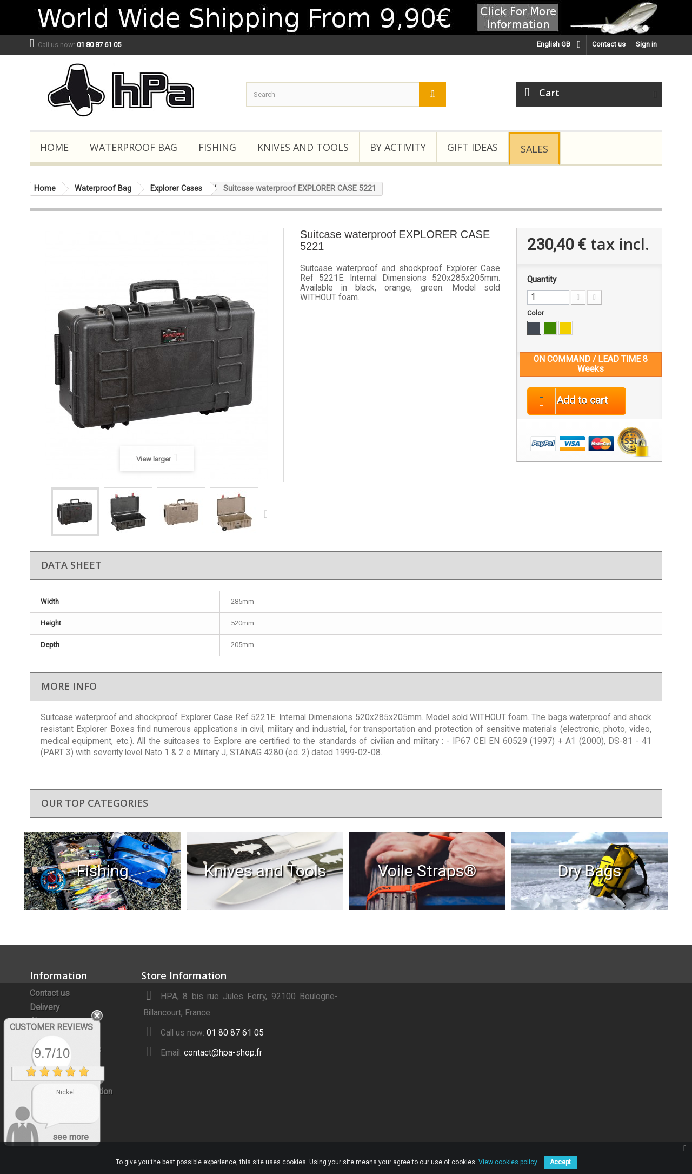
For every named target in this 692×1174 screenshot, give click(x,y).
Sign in (646, 44)
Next (268, 513)
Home (54, 147)
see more (70, 1137)
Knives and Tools (303, 147)
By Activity (398, 147)
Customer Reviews (51, 1027)
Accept (560, 1162)
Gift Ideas (472, 147)
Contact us (609, 44)
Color (536, 313)
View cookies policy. (508, 1162)
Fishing (217, 147)
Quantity (541, 280)
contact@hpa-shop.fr (223, 1053)
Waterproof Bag (133, 147)
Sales (534, 148)
